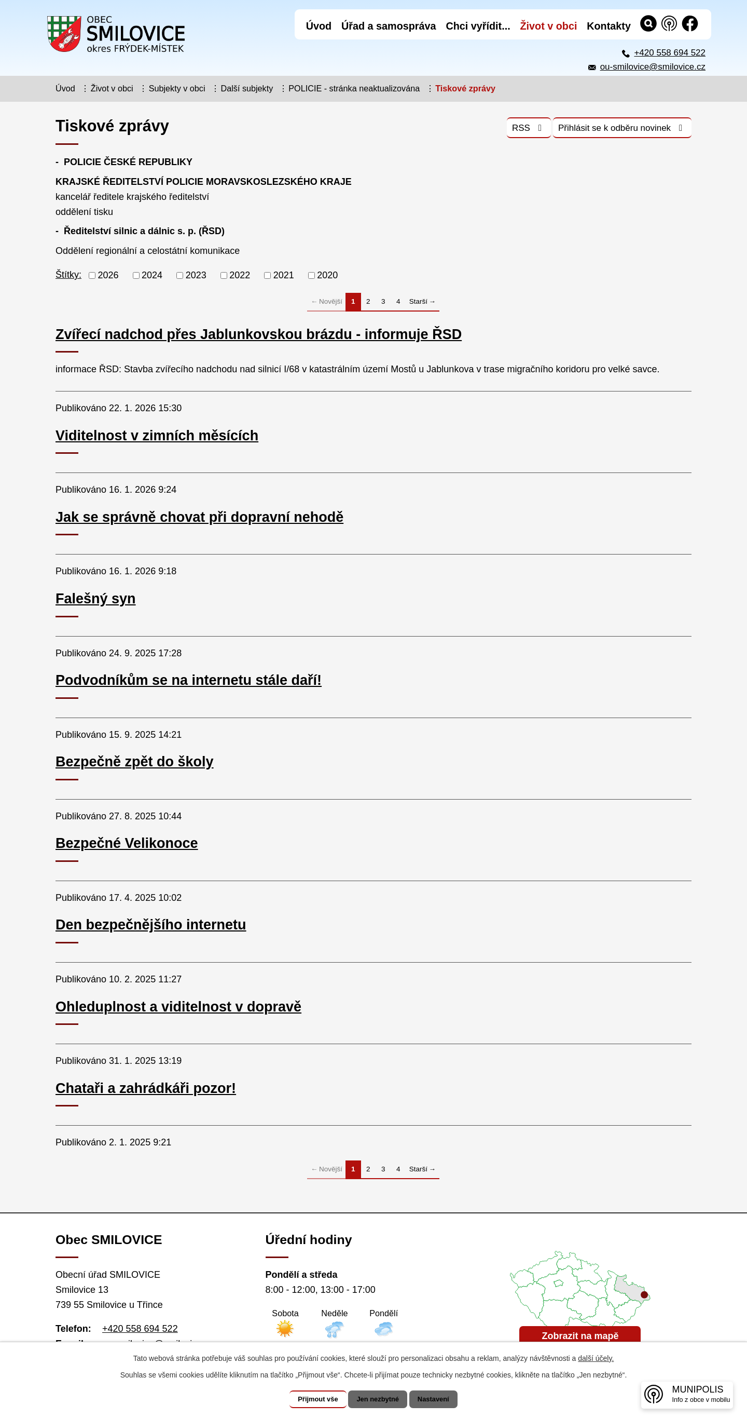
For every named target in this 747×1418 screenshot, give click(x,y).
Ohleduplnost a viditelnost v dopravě (178, 1007)
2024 (152, 275)
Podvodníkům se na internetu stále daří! (189, 680)
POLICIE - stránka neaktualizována (354, 88)
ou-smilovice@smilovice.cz (653, 67)
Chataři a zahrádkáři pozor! (146, 1088)
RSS (506, 131)
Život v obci (112, 88)
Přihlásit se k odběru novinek (613, 131)
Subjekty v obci (177, 88)
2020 (327, 275)
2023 (196, 275)
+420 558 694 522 (670, 53)
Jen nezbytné (378, 1399)
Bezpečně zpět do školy (135, 761)
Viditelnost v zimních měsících (157, 435)
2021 (283, 275)
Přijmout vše (309, 1399)
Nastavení (442, 1399)
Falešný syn (96, 598)
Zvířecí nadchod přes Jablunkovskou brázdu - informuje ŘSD (259, 334)
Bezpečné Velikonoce (127, 843)
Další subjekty (247, 88)
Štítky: (68, 274)
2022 (239, 275)
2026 (108, 275)
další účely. (596, 1358)
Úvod (65, 88)
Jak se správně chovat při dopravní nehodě (199, 517)
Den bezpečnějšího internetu (151, 925)
